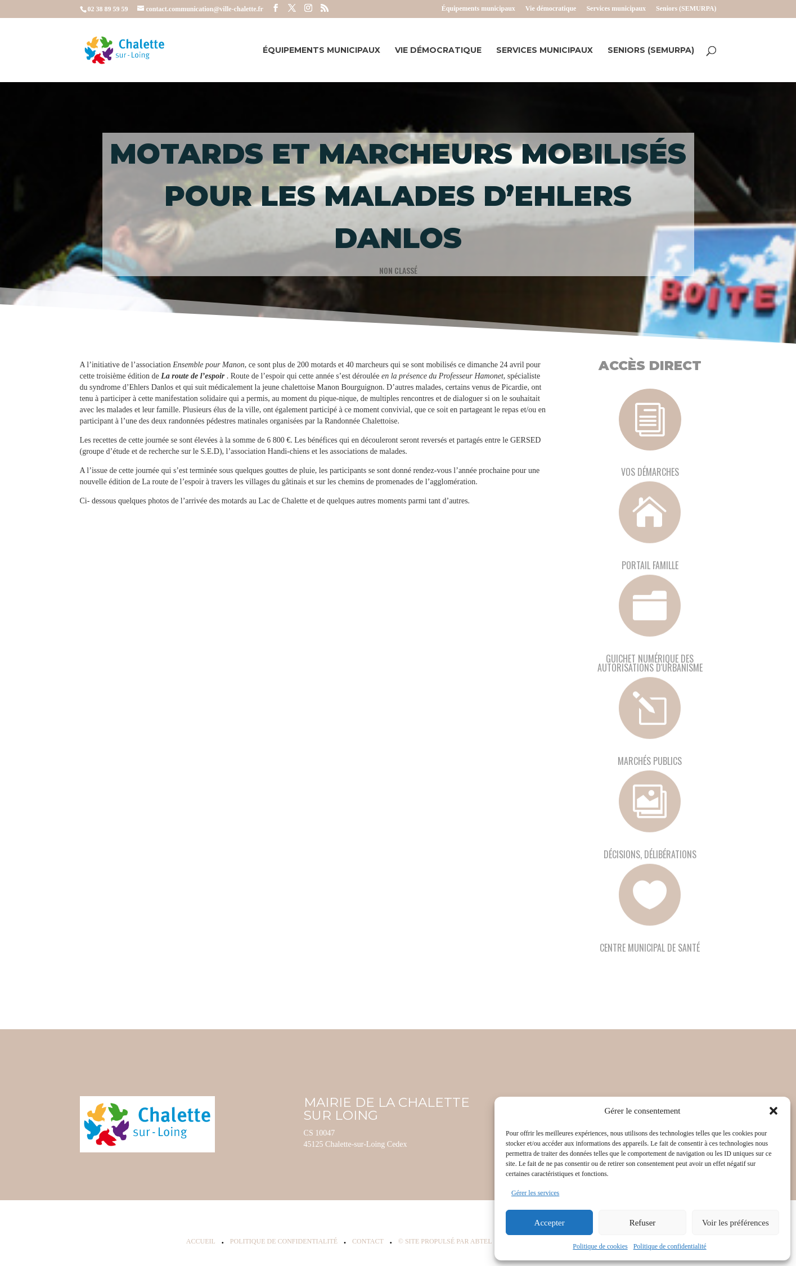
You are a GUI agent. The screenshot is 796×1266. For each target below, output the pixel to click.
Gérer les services (535, 1193)
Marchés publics (650, 761)
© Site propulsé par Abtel (445, 1241)
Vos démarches (650, 472)
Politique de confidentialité (670, 1246)
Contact (368, 1241)
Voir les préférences (735, 1222)
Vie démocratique (551, 8)
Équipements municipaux (478, 8)
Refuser (642, 1222)
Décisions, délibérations (650, 854)
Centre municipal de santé (650, 947)
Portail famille (650, 565)
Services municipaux (616, 8)
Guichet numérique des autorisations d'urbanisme (650, 663)
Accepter (549, 1222)
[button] (773, 1110)
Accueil (200, 1241)
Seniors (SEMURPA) (686, 8)
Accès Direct (650, 365)
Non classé (398, 270)
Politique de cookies (600, 1246)
